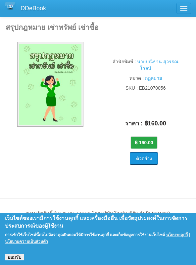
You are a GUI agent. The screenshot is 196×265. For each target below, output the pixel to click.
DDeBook (33, 8)
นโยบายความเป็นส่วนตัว (26, 244)
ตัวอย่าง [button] (144, 158)
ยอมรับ (15, 260)
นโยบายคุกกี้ (177, 238)
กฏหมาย (153, 78)
